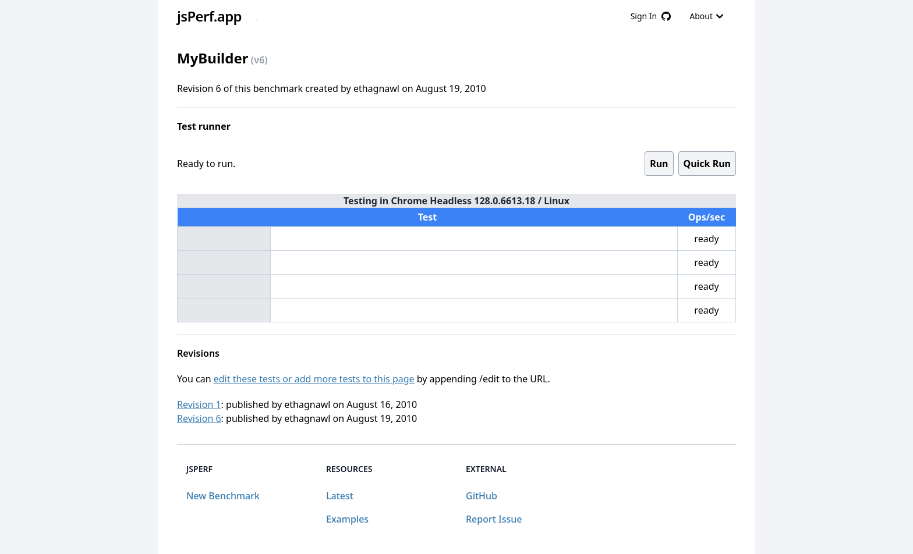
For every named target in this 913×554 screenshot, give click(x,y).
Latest (339, 495)
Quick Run (707, 163)
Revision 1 (199, 404)
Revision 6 (199, 418)
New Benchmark (223, 495)
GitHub (481, 495)
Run (659, 163)
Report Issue (494, 519)
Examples (347, 519)
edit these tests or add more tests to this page (314, 378)
